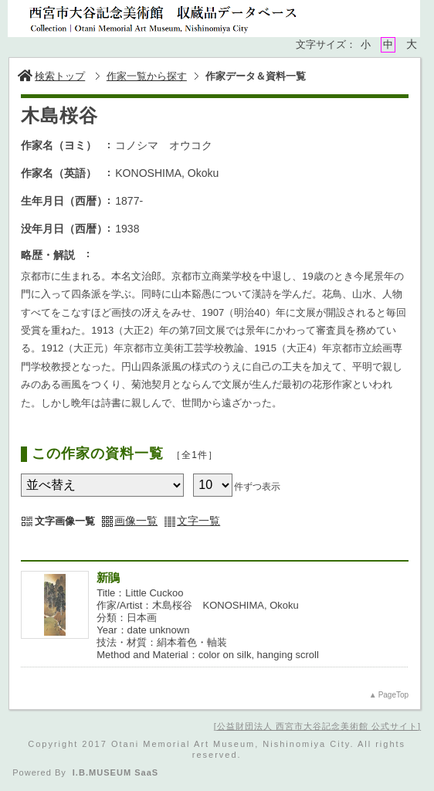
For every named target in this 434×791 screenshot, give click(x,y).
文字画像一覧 (65, 521)
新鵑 (108, 577)
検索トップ (51, 76)
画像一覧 (136, 520)
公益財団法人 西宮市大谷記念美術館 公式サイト (317, 726)
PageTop (393, 695)
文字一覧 (198, 520)
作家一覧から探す (147, 76)
